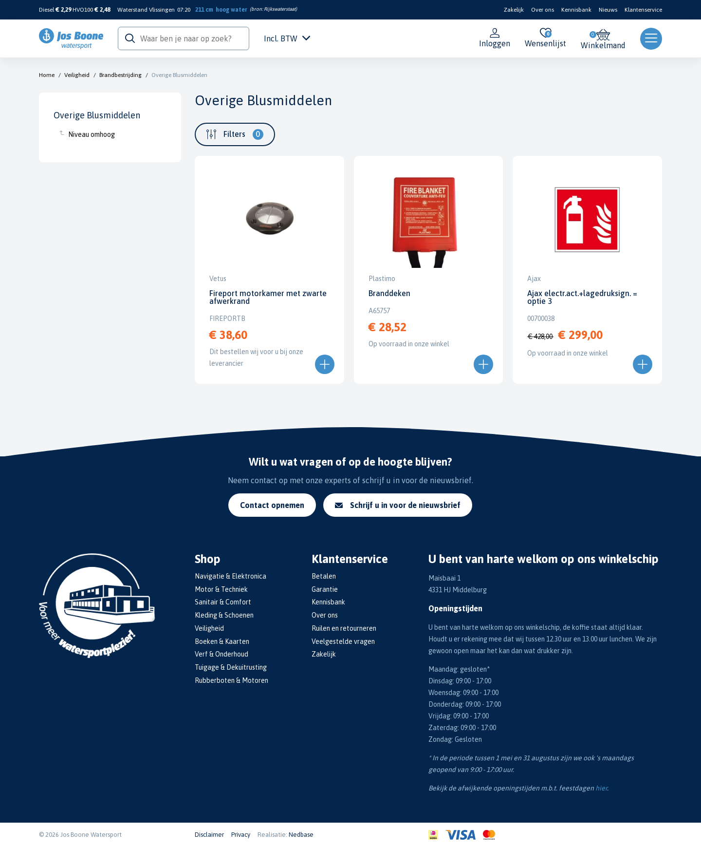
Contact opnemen (272, 505)
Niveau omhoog (91, 134)
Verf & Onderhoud (221, 654)
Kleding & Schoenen (224, 615)
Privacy (240, 834)
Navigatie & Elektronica (230, 576)
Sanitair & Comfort (223, 602)
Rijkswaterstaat (279, 9)
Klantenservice (643, 9)
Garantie (325, 589)
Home (47, 75)
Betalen (324, 576)
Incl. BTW (287, 38)
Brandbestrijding (120, 75)
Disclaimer (209, 834)
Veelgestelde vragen (343, 641)
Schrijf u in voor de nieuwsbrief (398, 505)
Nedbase (301, 834)
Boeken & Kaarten (222, 641)
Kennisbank (576, 9)
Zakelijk (514, 9)
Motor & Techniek (221, 589)
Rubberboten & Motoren (231, 680)
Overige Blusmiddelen (179, 75)
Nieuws (608, 9)
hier (601, 788)
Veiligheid (77, 75)
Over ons (542, 9)
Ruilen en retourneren (344, 628)
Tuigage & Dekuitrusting (231, 667)
